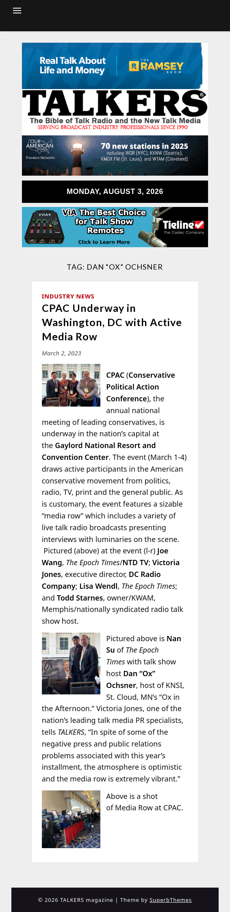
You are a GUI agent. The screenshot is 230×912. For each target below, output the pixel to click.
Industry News (68, 296)
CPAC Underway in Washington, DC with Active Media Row (112, 322)
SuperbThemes (171, 899)
